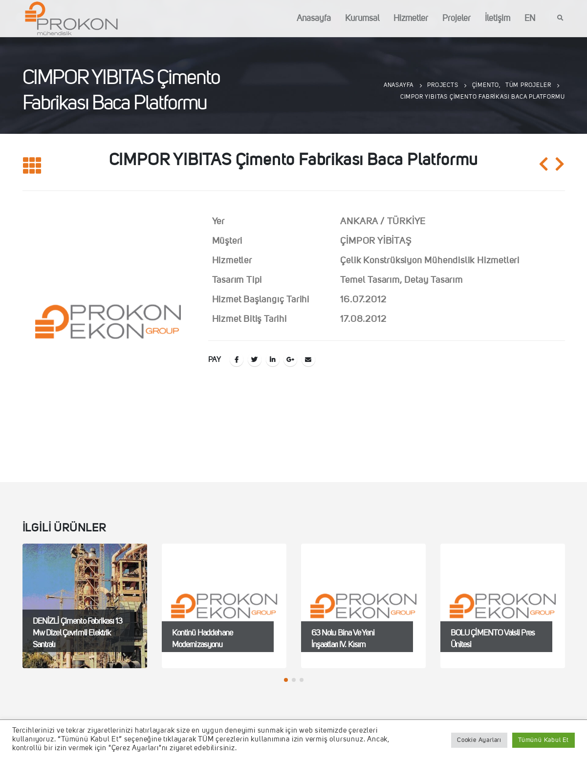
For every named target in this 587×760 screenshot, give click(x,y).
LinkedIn (273, 359)
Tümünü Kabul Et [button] (543, 740)
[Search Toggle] (560, 18)
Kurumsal (362, 18)
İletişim (497, 18)
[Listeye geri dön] (32, 166)
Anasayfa (314, 18)
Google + (290, 359)
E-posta (308, 359)
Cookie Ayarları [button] (479, 740)
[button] (286, 680)
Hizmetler (410, 18)
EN (529, 18)
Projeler (456, 18)
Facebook (236, 359)
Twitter (254, 359)
